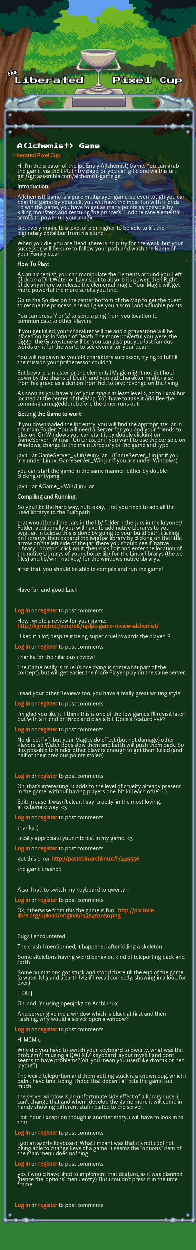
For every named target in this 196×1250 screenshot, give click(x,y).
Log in (22, 611)
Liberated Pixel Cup (36, 156)
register (47, 611)
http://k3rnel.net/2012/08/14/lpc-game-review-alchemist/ (88, 626)
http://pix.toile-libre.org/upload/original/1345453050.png (86, 913)
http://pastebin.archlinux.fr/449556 (95, 859)
